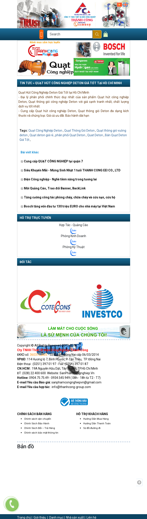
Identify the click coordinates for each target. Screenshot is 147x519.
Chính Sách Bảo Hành (36, 423)
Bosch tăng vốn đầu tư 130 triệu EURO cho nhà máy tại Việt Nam (68, 206)
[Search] (70, 34)
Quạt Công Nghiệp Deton (45, 130)
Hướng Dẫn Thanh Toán (97, 423)
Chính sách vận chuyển (37, 418)
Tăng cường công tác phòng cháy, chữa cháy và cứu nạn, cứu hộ (68, 197)
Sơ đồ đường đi (92, 428)
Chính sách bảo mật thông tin (41, 432)
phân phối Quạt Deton (70, 135)
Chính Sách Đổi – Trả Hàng (39, 428)
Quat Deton (95, 135)
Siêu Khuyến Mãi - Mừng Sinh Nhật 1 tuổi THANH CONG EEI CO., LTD (70, 170)
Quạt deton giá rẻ (41, 135)
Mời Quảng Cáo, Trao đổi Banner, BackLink (53, 188)
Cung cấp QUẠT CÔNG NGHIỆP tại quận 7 (52, 161)
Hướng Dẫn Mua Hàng (96, 418)
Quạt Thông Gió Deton (79, 130)
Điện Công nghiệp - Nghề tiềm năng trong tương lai (59, 179)
